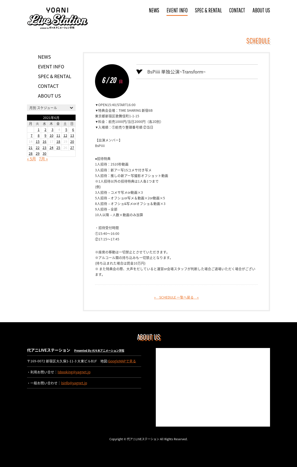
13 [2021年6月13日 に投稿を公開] (72, 135)
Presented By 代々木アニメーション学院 (99, 350)
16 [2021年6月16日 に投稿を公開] (44, 141)
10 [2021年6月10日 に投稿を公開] (51, 135)
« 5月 (31, 159)
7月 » (43, 159)
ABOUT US (261, 10)
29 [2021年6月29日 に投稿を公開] (38, 153)
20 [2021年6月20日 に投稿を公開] (72, 141)
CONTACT (237, 10)
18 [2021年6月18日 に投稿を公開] (58, 141)
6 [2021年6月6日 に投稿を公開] (73, 129)
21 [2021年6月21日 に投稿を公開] (31, 147)
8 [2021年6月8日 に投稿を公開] (39, 135)
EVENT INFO (177, 10)
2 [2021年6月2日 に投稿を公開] (45, 129)
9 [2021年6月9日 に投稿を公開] (45, 135)
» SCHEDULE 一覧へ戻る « (176, 297)
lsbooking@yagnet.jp (74, 371)
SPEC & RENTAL (208, 10)
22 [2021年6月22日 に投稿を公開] (38, 147)
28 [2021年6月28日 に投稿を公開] (31, 153)
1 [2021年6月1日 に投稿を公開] (39, 129)
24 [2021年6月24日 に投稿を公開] (51, 147)
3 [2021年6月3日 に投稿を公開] (52, 129)
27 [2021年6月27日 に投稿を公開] (72, 147)
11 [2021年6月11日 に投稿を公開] (58, 135)
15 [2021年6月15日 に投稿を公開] (38, 141)
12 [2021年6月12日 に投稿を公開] (65, 135)
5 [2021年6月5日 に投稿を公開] (66, 129)
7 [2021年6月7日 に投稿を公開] (32, 135)
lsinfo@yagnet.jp (74, 382)
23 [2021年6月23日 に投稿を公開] (44, 147)
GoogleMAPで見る (122, 360)
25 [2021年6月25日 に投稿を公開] (58, 147)
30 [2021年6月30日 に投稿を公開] (44, 153)
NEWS (154, 10)
